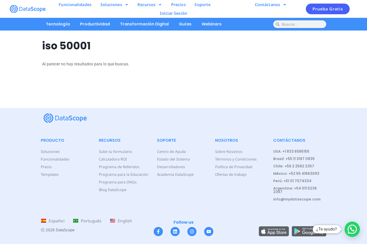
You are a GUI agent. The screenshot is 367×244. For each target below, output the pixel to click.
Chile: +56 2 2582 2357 (293, 166)
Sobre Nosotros (228, 151)
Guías (185, 24)
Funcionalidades (75, 4)
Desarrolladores (170, 166)
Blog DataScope (112, 189)
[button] (352, 229)
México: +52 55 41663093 (296, 173)
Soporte (202, 4)
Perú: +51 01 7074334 (292, 180)
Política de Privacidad (233, 166)
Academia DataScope (175, 174)
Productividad (95, 24)
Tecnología (58, 24)
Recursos (149, 4)
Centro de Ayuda (171, 151)
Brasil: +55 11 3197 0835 (294, 158)
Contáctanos (271, 4)
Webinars (211, 24)
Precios (178, 4)
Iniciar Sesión (173, 13)
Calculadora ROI (113, 158)
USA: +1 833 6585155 (291, 151)
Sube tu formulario (115, 151)
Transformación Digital (144, 24)
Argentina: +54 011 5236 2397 (295, 190)
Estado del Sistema (173, 158)
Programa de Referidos (118, 166)
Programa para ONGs (117, 181)
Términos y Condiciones (235, 158)
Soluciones (114, 4)
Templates (49, 174)
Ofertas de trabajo (230, 174)
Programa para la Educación (123, 174)
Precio (46, 166)
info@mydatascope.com (297, 199)
